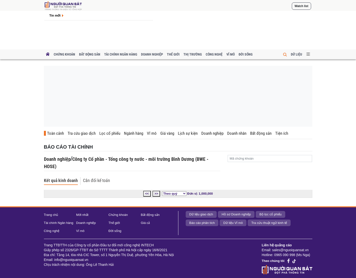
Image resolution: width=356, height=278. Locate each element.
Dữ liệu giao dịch (201, 214)
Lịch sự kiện (188, 133)
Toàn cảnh (55, 133)
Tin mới (55, 15)
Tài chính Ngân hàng (120, 54)
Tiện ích (281, 133)
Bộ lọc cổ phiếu (270, 214)
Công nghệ (214, 54)
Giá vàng (167, 133)
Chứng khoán (64, 54)
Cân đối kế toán (96, 180)
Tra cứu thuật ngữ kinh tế (269, 223)
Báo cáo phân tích (202, 223)
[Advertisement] (178, 96)
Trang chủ (51, 215)
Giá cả (145, 223)
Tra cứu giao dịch (82, 133)
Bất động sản (89, 54)
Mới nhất (82, 215)
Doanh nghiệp (152, 54)
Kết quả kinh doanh (61, 180)
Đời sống (246, 54)
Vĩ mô (230, 54)
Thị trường (192, 54)
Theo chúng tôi (273, 261)
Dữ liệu (296, 54)
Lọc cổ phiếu (109, 133)
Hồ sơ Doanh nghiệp (236, 214)
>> (156, 193)
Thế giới (173, 54)
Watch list (301, 6)
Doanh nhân (236, 133)
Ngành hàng (133, 133)
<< (147, 193)
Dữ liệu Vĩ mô (233, 223)
